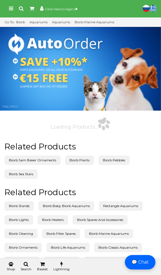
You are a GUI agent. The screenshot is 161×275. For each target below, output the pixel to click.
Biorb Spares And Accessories (100, 220)
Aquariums (38, 22)
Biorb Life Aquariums (68, 247)
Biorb (20, 22)
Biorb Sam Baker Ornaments (32, 160)
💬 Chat (140, 262)
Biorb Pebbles (114, 160)
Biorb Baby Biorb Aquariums (66, 206)
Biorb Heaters (53, 220)
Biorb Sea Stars (21, 174)
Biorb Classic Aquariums (118, 247)
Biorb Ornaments (23, 247)
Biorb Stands (19, 206)
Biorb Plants (80, 160)
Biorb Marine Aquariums (94, 22)
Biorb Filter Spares (61, 233)
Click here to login (61, 9)
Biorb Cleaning (21, 233)
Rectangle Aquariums (120, 206)
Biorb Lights (19, 220)
